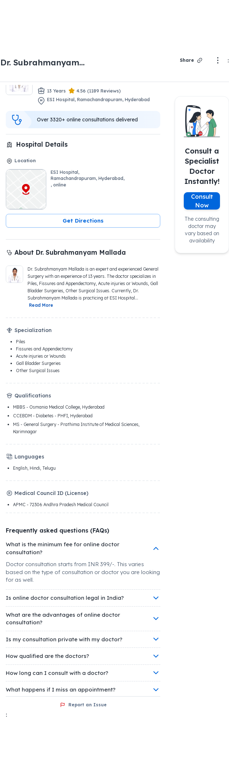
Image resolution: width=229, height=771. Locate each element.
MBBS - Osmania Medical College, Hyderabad (59, 407)
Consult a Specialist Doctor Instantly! (202, 166)
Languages (29, 456)
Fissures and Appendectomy (44, 349)
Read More (41, 305)
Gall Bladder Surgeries (38, 363)
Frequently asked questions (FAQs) (57, 530)
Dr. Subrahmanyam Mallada (39, 62)
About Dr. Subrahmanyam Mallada (70, 252)
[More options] (218, 60)
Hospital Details (42, 144)
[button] (83, 221)
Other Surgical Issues (38, 370)
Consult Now (202, 201)
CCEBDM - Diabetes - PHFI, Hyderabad (53, 415)
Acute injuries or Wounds (41, 356)
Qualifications (32, 395)
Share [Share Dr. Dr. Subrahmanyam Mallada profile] (191, 60)
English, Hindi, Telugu (34, 468)
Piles (20, 341)
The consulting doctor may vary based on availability (202, 230)
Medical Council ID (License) (51, 493)
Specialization (33, 330)
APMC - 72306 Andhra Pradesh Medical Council (61, 504)
